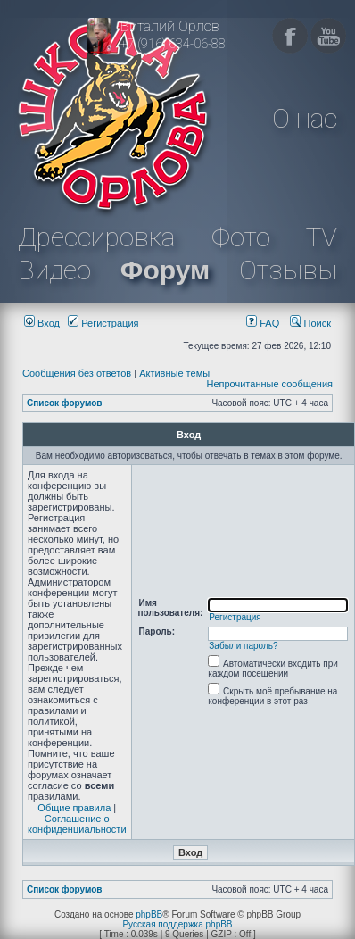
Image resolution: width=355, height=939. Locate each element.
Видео (54, 270)
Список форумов (65, 403)
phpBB (149, 914)
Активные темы (174, 373)
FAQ (262, 323)
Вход (42, 323)
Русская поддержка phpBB (177, 924)
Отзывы (288, 270)
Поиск (310, 323)
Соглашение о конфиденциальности (77, 824)
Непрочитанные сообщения (269, 383)
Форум (165, 270)
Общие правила (74, 807)
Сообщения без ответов (76, 373)
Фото (240, 237)
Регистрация (103, 323)
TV (321, 237)
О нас (304, 118)
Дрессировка (96, 237)
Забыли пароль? (243, 646)
